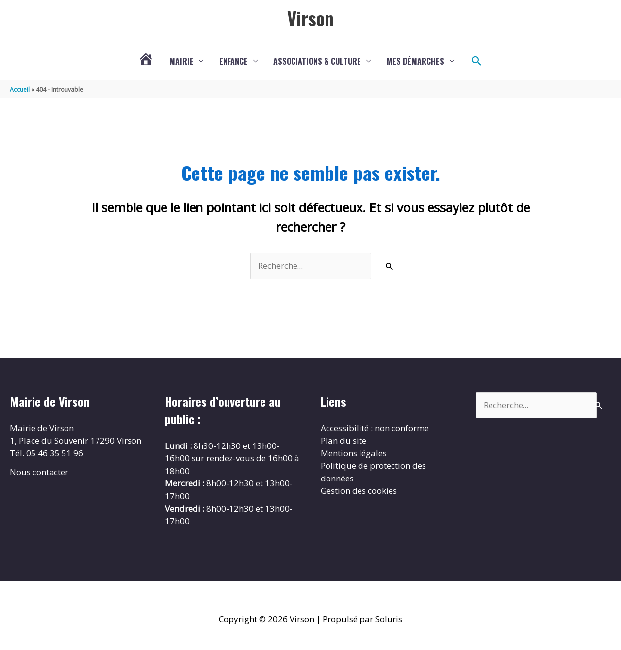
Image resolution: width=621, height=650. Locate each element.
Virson (310, 18)
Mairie (181, 62)
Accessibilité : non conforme (375, 428)
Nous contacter (39, 473)
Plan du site (343, 441)
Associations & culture (317, 62)
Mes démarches (415, 62)
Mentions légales (354, 453)
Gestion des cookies (359, 491)
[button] (476, 61)
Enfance (233, 62)
